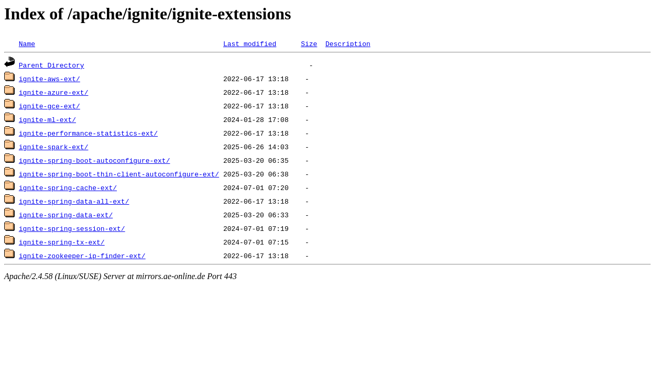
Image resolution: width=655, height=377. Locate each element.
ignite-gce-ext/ (49, 105)
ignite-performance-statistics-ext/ (88, 133)
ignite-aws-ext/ (49, 78)
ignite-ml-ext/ (47, 119)
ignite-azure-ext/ (54, 92)
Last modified (249, 43)
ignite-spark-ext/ (54, 146)
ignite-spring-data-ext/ (66, 214)
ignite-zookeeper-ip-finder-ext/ (82, 255)
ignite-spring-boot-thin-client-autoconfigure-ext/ (119, 174)
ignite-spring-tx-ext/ (62, 242)
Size (309, 43)
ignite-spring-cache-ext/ (68, 187)
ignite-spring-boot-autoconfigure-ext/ (94, 160)
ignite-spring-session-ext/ (72, 228)
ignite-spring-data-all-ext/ (74, 201)
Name (27, 43)
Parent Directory (51, 65)
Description (347, 43)
